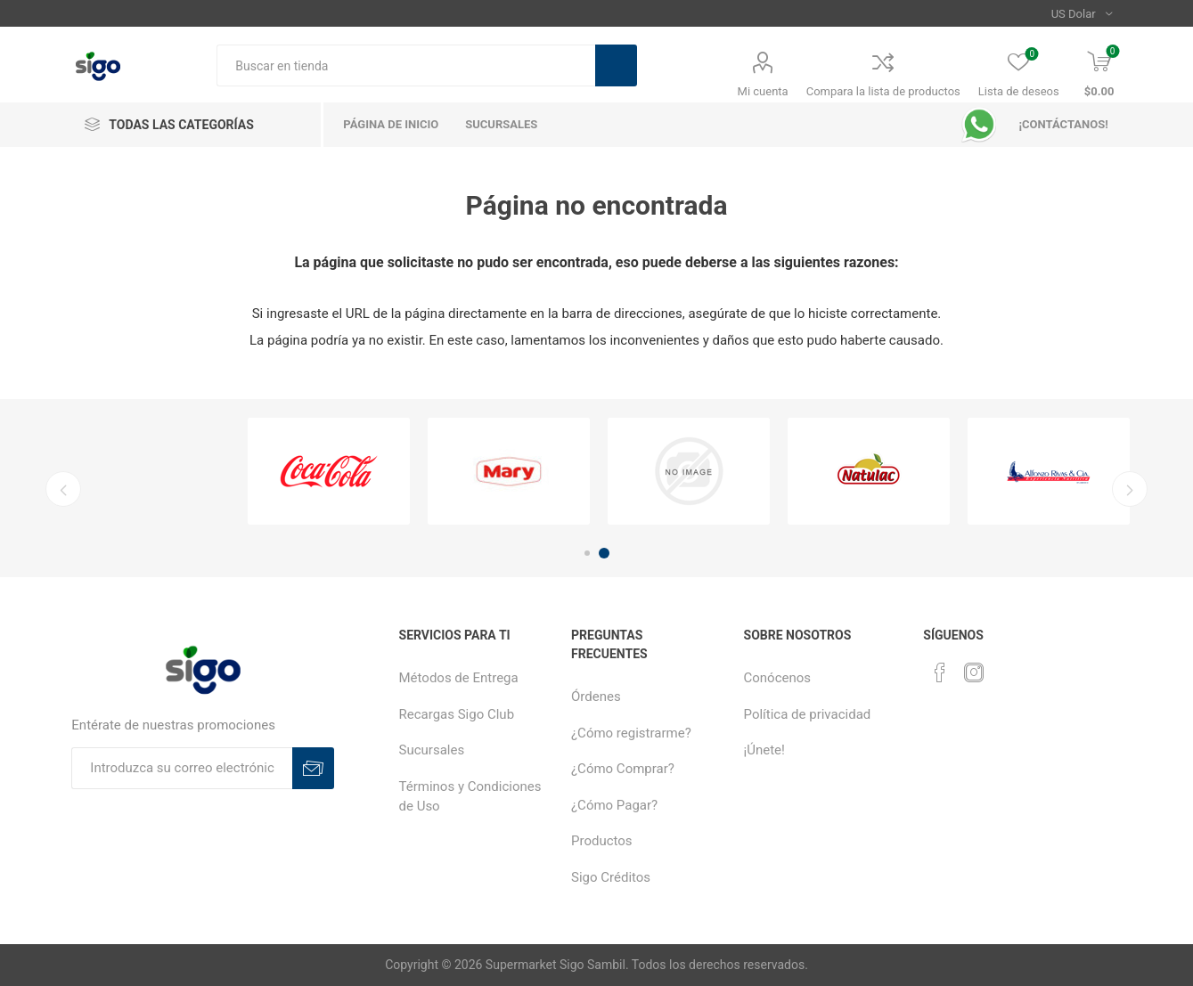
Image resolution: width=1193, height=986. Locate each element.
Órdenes (596, 697)
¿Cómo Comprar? (622, 769)
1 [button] (587, 553)
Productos (602, 841)
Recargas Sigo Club (457, 714)
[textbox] (405, 65)
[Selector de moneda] (1082, 13)
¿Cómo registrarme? (631, 733)
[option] (329, 471)
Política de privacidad (807, 714)
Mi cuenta (763, 91)
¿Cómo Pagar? (614, 805)
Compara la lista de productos (883, 91)
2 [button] (604, 553)
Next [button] (1130, 489)
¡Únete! (764, 750)
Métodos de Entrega (459, 678)
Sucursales (432, 750)
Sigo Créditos (610, 877)
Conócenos (778, 678)
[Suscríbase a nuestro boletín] (181, 768)
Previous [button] (62, 489)
